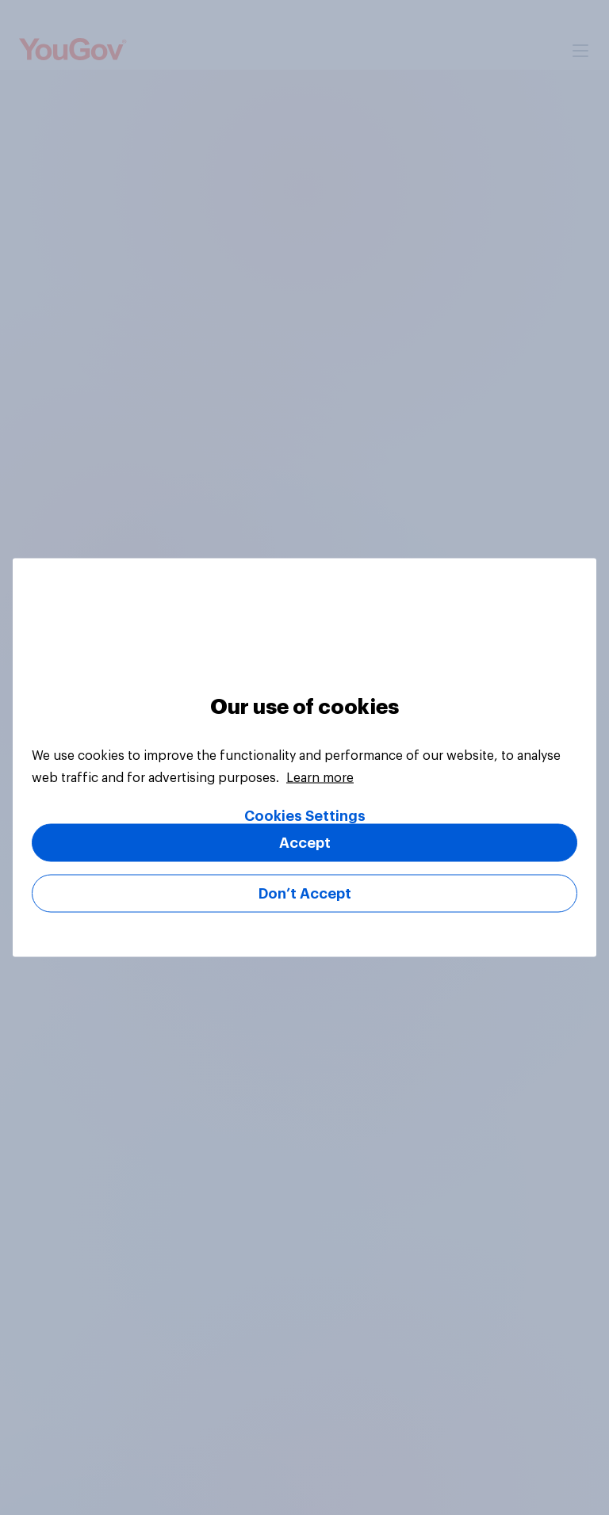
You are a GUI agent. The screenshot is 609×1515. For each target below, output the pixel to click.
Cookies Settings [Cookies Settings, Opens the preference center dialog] (305, 816)
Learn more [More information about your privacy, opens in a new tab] (320, 778)
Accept (305, 843)
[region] (304, 758)
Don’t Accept (305, 894)
